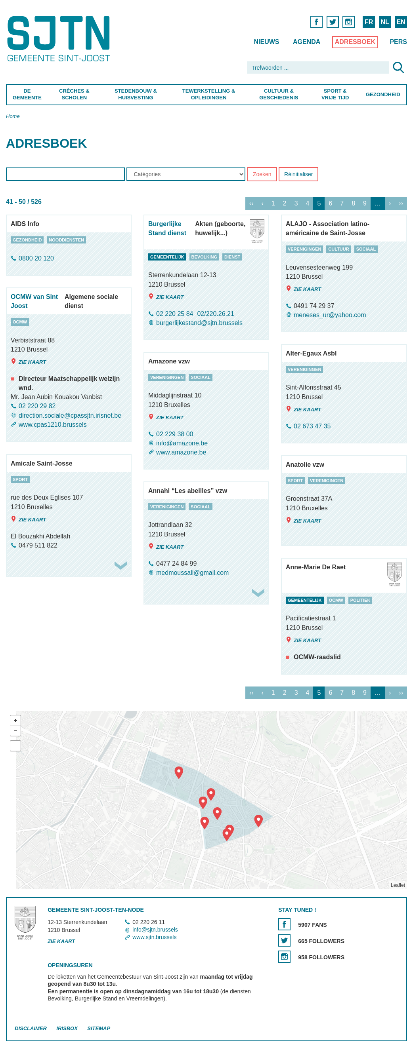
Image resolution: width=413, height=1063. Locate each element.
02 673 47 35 (312, 426)
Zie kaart (166, 296)
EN (400, 22)
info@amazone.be (182, 443)
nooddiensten (66, 240)
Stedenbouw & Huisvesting (136, 94)
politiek (360, 600)
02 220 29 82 (37, 406)
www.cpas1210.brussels (53, 424)
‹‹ (251, 203)
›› (401, 203)
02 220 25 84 (174, 313)
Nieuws (266, 41)
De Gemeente (27, 94)
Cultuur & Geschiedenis (279, 94)
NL (384, 22)
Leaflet (398, 885)
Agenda (306, 41)
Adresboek (355, 41)
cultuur (338, 249)
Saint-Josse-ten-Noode (60, 38)
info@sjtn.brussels (155, 929)
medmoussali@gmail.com (192, 572)
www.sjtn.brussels (154, 937)
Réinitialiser (298, 174)
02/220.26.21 (215, 313)
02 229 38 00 (174, 434)
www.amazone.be (181, 452)
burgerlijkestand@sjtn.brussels (199, 322)
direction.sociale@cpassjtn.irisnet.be (70, 415)
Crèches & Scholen (74, 94)
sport (20, 479)
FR (369, 22)
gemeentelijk (167, 257)
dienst (232, 257)
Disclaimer (31, 1029)
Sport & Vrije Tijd (335, 94)
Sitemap (98, 1029)
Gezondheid (383, 94)
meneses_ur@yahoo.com (330, 315)
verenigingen (304, 249)
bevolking (204, 257)
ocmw (20, 321)
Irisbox (66, 1029)
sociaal (366, 249)
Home (13, 116)
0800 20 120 (36, 258)
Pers (398, 41)
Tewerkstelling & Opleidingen (208, 94)
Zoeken (262, 174)
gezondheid (27, 240)
